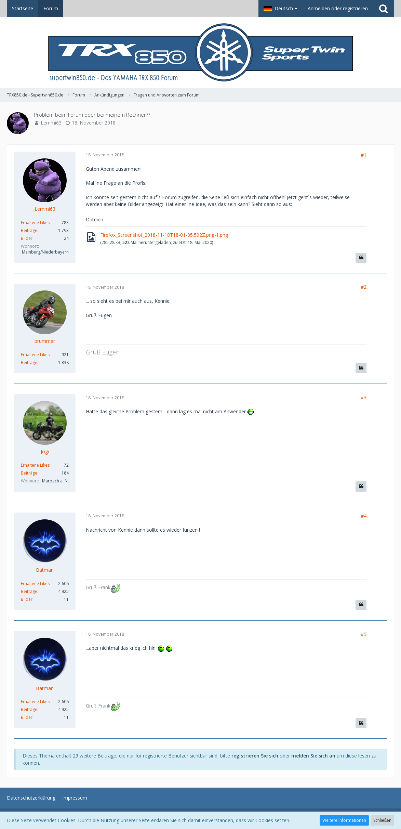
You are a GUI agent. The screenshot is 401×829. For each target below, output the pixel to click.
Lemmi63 (51, 122)
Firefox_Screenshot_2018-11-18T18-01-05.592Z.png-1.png (164, 235)
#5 (363, 634)
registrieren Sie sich (254, 755)
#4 (363, 516)
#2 (363, 287)
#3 (363, 397)
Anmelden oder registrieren (338, 8)
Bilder (26, 238)
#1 (363, 155)
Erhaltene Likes (35, 222)
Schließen (382, 820)
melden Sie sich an (313, 755)
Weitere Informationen (344, 820)
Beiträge (29, 230)
